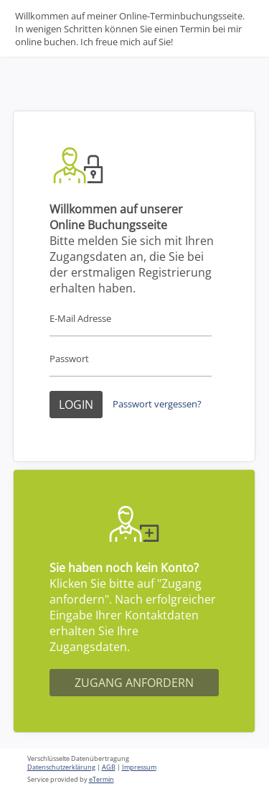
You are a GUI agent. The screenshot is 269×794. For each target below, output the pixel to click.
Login (76, 404)
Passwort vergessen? (157, 403)
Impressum (139, 767)
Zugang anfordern (134, 683)
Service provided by (70, 779)
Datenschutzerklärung (61, 767)
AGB (108, 767)
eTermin (101, 779)
